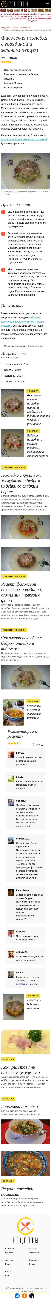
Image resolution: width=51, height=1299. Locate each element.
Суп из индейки (18, 16)
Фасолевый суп (8, 15)
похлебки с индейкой (26, 984)
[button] (47, 3)
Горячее (9, 1253)
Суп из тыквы (39, 16)
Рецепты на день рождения (29, 17)
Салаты (33, 1264)
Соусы (8, 1271)
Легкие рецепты (22, 15)
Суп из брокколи (49, 16)
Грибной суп (15, 15)
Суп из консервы (32, 16)
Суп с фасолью (35, 16)
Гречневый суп (4, 15)
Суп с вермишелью (46, 16)
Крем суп (1, 15)
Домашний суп (25, 15)
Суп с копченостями (42, 16)
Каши (8, 1264)
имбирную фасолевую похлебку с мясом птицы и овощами (22, 321)
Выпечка (9, 1249)
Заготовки (34, 1253)
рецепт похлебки (17, 70)
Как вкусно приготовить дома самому (14, 4)
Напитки (33, 1260)
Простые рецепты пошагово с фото (25, 1230)
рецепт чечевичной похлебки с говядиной (24, 139)
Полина (13, 58)
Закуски (9, 1260)
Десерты (33, 1249)
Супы (8, 1276)
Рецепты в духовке (11, 16)
